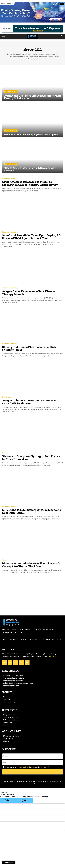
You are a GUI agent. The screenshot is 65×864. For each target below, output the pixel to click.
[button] (3, 36)
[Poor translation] (24, 800)
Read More (52, 656)
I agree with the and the (26, 767)
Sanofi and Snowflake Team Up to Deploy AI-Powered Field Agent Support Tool (31, 237)
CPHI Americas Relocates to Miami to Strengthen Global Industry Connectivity (30, 183)
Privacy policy (45, 767)
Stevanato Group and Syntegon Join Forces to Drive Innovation (31, 457)
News (4, 560)
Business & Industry (10, 91)
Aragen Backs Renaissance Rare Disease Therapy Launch (28, 292)
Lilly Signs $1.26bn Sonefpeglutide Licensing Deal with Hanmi (31, 511)
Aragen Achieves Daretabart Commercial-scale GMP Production (30, 402)
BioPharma (6, 397)
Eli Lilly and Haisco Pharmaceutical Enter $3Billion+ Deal (30, 348)
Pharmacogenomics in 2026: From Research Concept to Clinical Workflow (31, 565)
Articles (5, 453)
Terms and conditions (26, 767)
